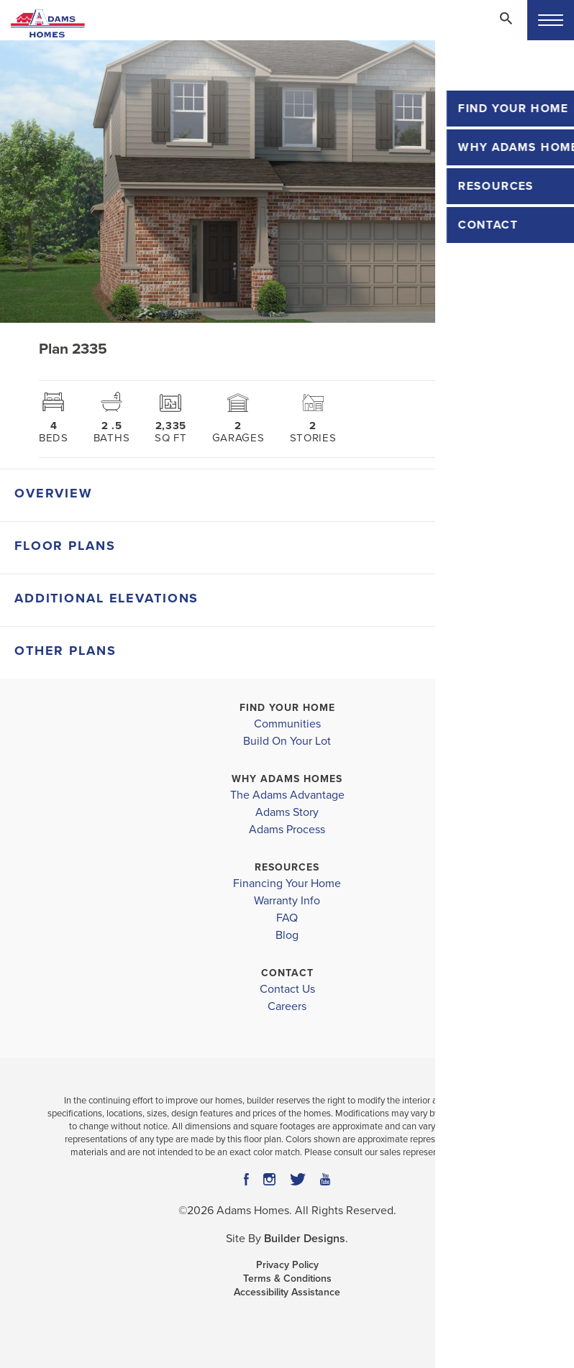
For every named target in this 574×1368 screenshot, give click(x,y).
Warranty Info (287, 901)
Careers (287, 1006)
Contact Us (287, 989)
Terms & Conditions (287, 1278)
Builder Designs (304, 1238)
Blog (287, 935)
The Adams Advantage (287, 795)
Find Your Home (287, 708)
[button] (505, 28)
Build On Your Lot (287, 741)
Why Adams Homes (287, 779)
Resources (287, 867)
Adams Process (287, 829)
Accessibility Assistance (287, 1292)
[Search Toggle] (505, 18)
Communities (287, 724)
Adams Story (287, 812)
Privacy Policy (287, 1265)
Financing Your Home (287, 883)
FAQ (287, 918)
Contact (287, 973)
